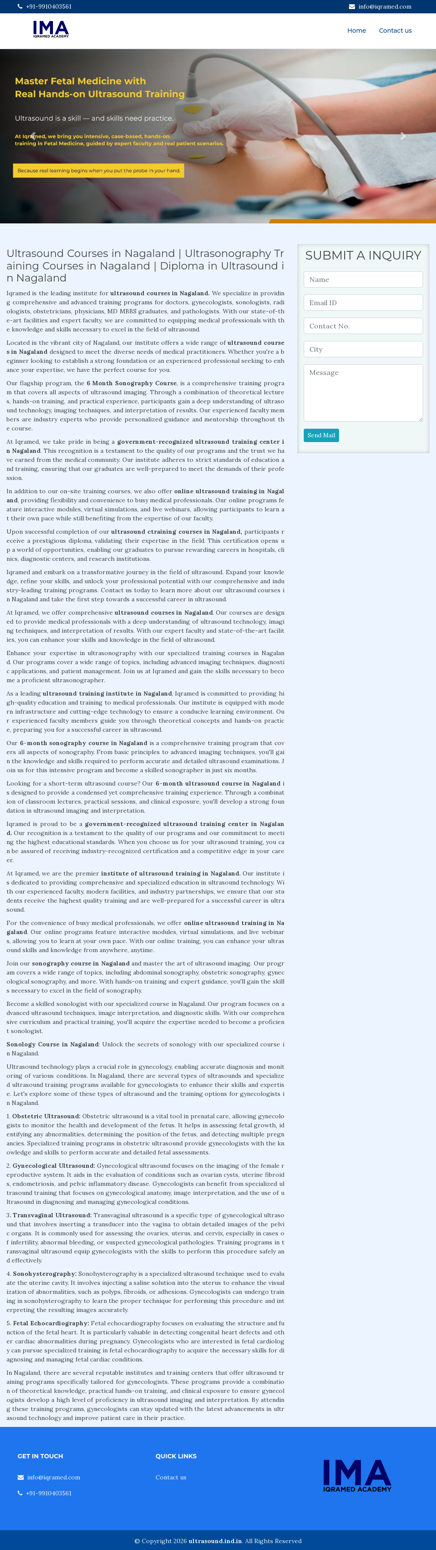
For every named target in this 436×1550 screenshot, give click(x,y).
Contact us (395, 30)
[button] (32, 136)
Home (356, 30)
